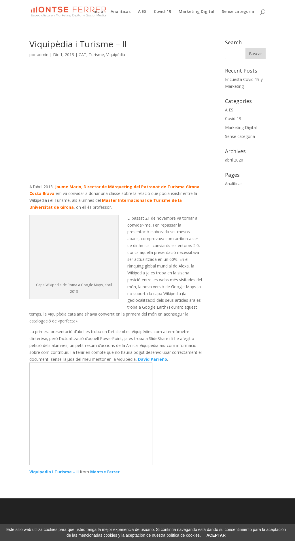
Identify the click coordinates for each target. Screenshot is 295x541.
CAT (82, 54)
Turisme (96, 54)
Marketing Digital (196, 12)
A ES (142, 12)
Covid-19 (162, 12)
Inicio (97, 12)
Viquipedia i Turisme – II (54, 471)
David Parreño (152, 359)
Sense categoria (238, 12)
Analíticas (121, 12)
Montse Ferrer (105, 471)
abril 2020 (234, 160)
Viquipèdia (115, 54)
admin (42, 54)
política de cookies (183, 535)
